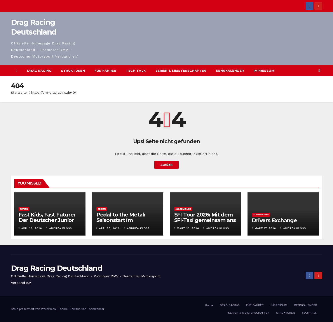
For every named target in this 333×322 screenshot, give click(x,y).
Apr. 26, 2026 (31, 228)
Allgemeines (183, 209)
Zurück (166, 165)
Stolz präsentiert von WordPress (34, 309)
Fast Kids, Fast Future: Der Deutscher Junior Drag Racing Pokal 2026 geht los (49, 222)
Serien (24, 209)
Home (209, 305)
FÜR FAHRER (105, 71)
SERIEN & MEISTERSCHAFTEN (180, 71)
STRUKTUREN (73, 71)
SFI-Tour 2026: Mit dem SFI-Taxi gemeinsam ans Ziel (205, 220)
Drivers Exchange (274, 220)
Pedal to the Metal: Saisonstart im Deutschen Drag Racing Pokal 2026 (127, 222)
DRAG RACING (39, 71)
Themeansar (95, 309)
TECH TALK (136, 71)
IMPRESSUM (264, 71)
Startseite (19, 93)
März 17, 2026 (265, 228)
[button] (319, 71)
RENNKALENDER (230, 71)
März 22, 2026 (188, 228)
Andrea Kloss (59, 228)
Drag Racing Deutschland (56, 268)
